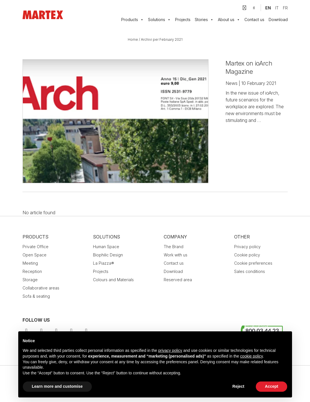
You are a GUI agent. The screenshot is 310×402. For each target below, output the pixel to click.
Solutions (106, 237)
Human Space (106, 246)
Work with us (175, 254)
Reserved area (178, 279)
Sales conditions (249, 271)
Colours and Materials (113, 279)
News (232, 83)
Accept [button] (271, 386)
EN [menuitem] (268, 7)
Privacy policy (247, 246)
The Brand (173, 246)
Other (242, 237)
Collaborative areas (41, 287)
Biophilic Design (108, 254)
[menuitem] (268, 7)
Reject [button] (238, 386)
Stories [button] (204, 19)
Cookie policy (247, 254)
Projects (183, 19)
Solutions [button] (159, 19)
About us (229, 19)
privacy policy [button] (170, 350)
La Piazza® (103, 263)
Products (35, 237)
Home (133, 39)
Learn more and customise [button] (57, 386)
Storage (30, 279)
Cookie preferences (253, 263)
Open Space (34, 254)
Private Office (35, 246)
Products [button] (132, 19)
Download (278, 19)
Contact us (254, 19)
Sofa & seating (36, 296)
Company (175, 237)
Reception (32, 271)
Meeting (30, 263)
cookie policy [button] (251, 356)
